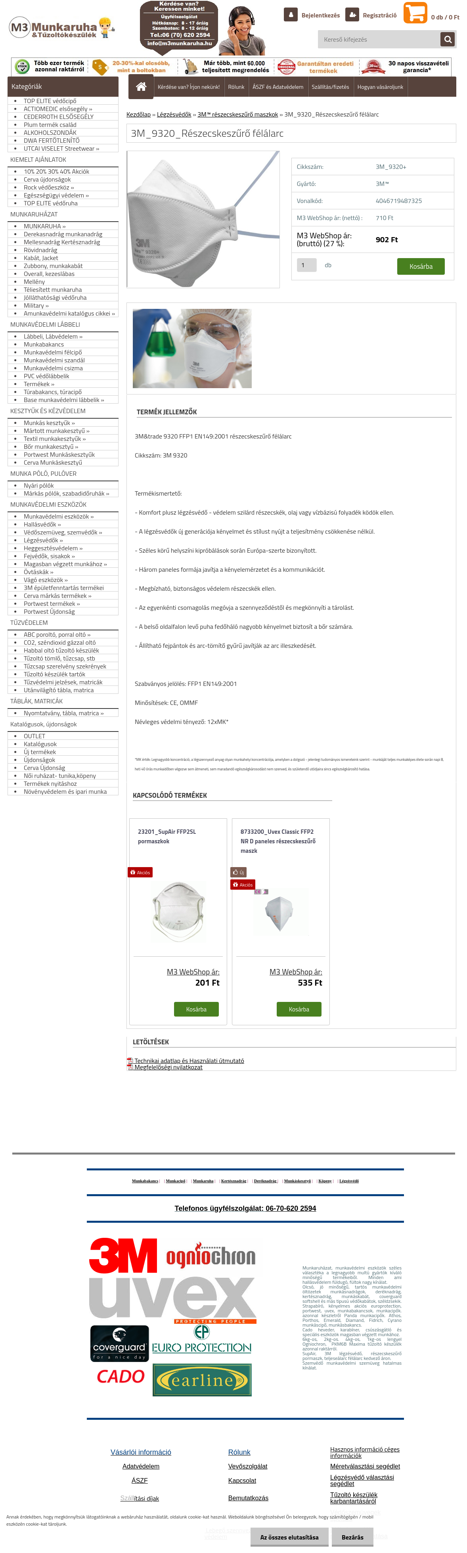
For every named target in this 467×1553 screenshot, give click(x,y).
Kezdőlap (138, 114)
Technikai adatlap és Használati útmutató (185, 1060)
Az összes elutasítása (289, 1537)
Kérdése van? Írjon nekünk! (189, 86)
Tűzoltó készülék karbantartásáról (353, 1498)
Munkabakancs (145, 1181)
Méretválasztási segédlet (365, 1466)
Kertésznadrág (233, 1181)
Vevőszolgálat (248, 1466)
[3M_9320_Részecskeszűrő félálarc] (191, 310)
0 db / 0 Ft (445, 17)
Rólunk (236, 86)
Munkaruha (203, 1181)
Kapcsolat (242, 1480)
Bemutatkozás (248, 1498)
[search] (443, 39)
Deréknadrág (266, 1181)
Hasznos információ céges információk (365, 1452)
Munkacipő (176, 1181)
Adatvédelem (140, 1466)
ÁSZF (140, 1480)
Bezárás (353, 1537)
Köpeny (324, 1181)
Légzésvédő (349, 1181)
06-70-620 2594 (291, 1208)
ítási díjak (140, 1498)
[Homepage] (144, 86)
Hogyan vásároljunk (380, 86)
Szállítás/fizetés (330, 86)
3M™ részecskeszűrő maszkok (237, 114)
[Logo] (62, 35)
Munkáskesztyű (297, 1181)
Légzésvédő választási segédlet (362, 1480)
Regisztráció (379, 15)
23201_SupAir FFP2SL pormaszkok (167, 836)
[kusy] (307, 265)
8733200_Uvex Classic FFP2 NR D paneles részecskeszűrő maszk (278, 841)
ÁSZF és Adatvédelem (278, 86)
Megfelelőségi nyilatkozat (165, 1067)
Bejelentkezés (320, 15)
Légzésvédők (174, 114)
